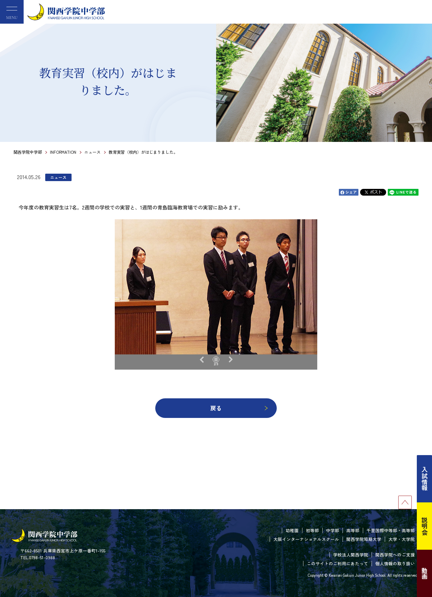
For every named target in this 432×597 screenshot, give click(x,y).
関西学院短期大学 (363, 539)
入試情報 (424, 479)
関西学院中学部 (28, 152)
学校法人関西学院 (350, 554)
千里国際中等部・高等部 (391, 530)
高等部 (352, 530)
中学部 (332, 530)
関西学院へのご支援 (395, 554)
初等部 (312, 530)
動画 (424, 573)
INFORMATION (63, 152)
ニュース (92, 152)
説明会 (424, 526)
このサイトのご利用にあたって (337, 563)
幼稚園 (292, 530)
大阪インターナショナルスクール (306, 539)
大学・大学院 (401, 539)
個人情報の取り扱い (395, 563)
